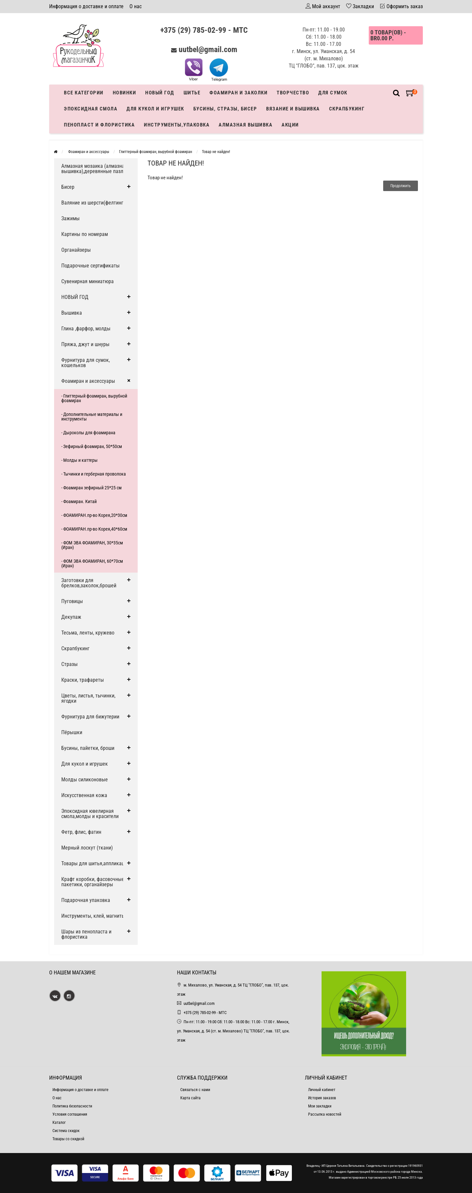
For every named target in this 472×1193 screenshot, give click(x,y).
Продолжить (400, 186)
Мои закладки (319, 1106)
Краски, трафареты (82, 680)
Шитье (192, 93)
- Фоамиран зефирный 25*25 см (91, 487)
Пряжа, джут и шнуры (85, 344)
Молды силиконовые (84, 779)
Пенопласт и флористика (99, 125)
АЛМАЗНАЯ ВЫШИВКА (245, 125)
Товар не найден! (216, 151)
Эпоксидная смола (90, 109)
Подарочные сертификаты (90, 266)
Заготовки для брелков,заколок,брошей (88, 583)
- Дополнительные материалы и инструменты (91, 416)
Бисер (67, 187)
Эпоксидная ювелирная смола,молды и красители (90, 813)
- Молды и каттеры (79, 460)
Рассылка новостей (324, 1114)
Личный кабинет (321, 1089)
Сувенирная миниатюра (87, 281)
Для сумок (332, 93)
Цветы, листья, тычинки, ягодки (88, 698)
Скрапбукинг (347, 109)
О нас (135, 6)
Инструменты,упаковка (176, 125)
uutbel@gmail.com (208, 49)
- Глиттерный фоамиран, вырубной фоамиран (94, 398)
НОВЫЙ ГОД (74, 297)
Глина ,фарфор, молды (85, 328)
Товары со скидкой (68, 1139)
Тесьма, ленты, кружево (87, 633)
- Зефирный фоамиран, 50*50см (91, 446)
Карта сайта (190, 1098)
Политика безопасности (72, 1106)
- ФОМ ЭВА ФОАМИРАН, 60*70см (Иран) (92, 563)
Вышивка (71, 313)
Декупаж (71, 617)
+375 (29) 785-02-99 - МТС (204, 30)
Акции (290, 125)
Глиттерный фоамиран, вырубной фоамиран (155, 151)
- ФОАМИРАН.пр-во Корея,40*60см (94, 529)
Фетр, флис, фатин (81, 832)
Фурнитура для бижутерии (90, 717)
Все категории (84, 93)
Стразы (69, 664)
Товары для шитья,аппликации (95, 863)
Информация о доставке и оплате (86, 6)
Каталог (59, 1122)
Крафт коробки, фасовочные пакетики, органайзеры (92, 882)
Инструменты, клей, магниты (93, 916)
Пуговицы (72, 601)
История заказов (322, 1098)
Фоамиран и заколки (238, 93)
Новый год (159, 93)
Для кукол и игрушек (155, 109)
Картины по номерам (84, 234)
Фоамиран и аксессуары (88, 151)
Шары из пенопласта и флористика (86, 934)
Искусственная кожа (84, 795)
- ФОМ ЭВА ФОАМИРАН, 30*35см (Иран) (92, 545)
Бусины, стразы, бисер (225, 109)
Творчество (293, 93)
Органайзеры (76, 250)
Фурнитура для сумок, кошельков (85, 362)
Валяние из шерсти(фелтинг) (93, 203)
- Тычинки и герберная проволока (93, 474)
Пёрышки (71, 732)
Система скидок (66, 1130)
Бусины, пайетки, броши (87, 748)
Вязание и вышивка (293, 109)
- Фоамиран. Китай (79, 501)
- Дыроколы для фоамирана (88, 432)
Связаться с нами (195, 1089)
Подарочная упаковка (85, 900)
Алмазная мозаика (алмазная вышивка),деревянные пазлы (94, 168)
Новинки (124, 93)
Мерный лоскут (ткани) (87, 848)
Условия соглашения (69, 1114)
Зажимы (70, 218)
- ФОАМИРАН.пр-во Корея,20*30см (94, 515)
